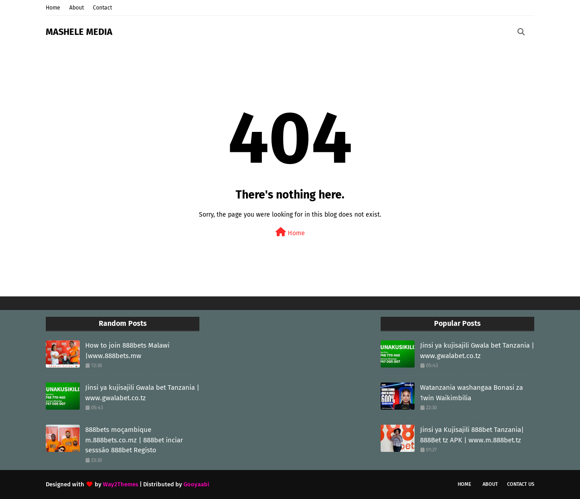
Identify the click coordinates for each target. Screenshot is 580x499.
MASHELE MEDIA (79, 31)
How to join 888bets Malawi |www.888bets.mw (127, 350)
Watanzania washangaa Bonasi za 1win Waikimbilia (471, 392)
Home (53, 8)
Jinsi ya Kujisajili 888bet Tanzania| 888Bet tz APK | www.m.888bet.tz (472, 435)
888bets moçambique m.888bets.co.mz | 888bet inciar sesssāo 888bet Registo (134, 440)
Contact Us (520, 484)
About (76, 8)
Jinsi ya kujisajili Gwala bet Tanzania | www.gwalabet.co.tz (142, 392)
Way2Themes (120, 484)
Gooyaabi (196, 484)
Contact (102, 8)
